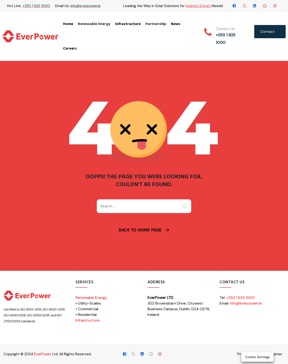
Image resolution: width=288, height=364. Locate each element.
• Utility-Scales (88, 303)
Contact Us (267, 33)
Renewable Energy (94, 24)
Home (68, 24)
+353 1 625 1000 (36, 6)
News (175, 24)
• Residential (86, 314)
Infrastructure (128, 24)
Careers (70, 49)
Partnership (155, 24)
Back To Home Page (140, 230)
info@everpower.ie (85, 6)
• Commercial (87, 308)
